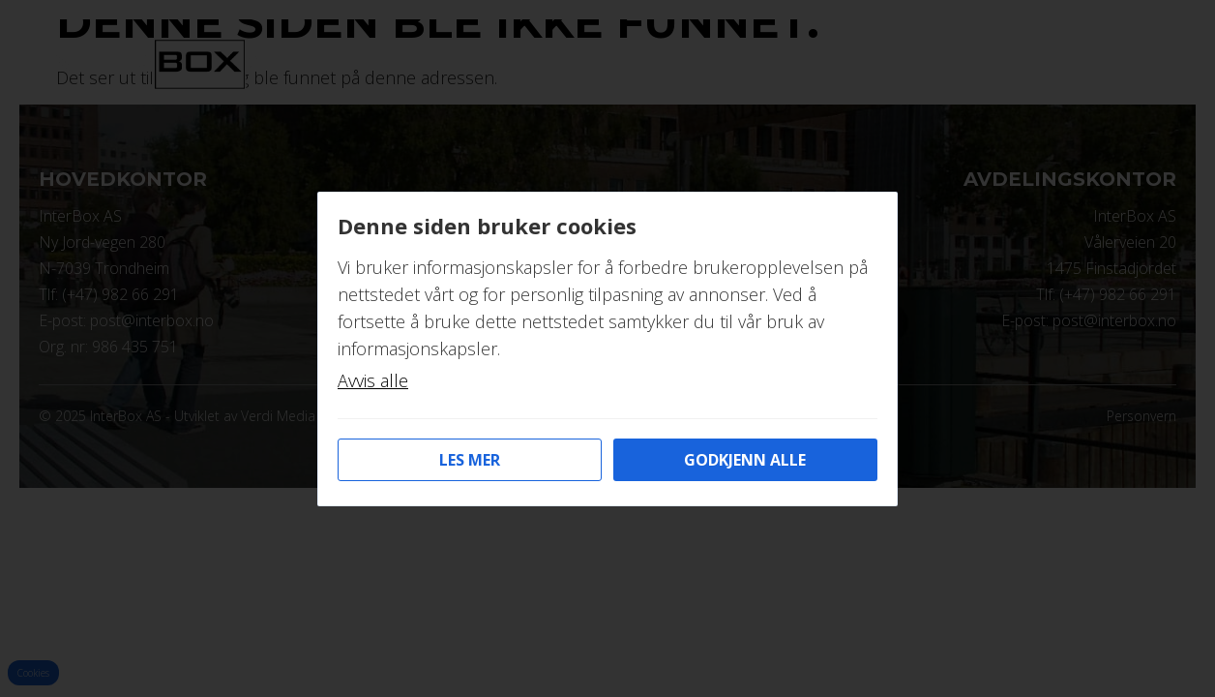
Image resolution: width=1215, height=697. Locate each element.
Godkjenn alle (745, 459)
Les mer (469, 459)
